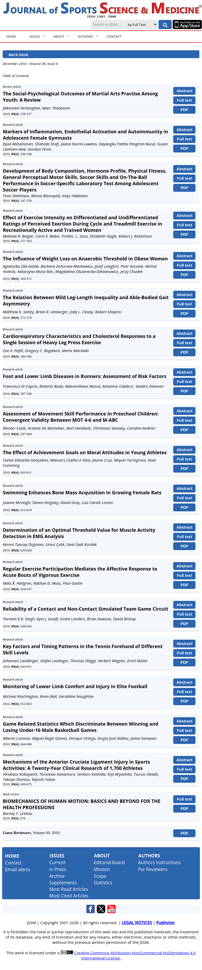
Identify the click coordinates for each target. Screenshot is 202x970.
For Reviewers (152, 869)
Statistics (103, 883)
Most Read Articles (68, 889)
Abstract (185, 91)
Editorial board (109, 862)
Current (57, 862)
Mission (102, 869)
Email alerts (17, 869)
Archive (57, 876)
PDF (184, 109)
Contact (13, 862)
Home (12, 856)
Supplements (63, 883)
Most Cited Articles (68, 896)
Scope (100, 876)
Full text (184, 100)
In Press (57, 869)
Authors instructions (159, 862)
